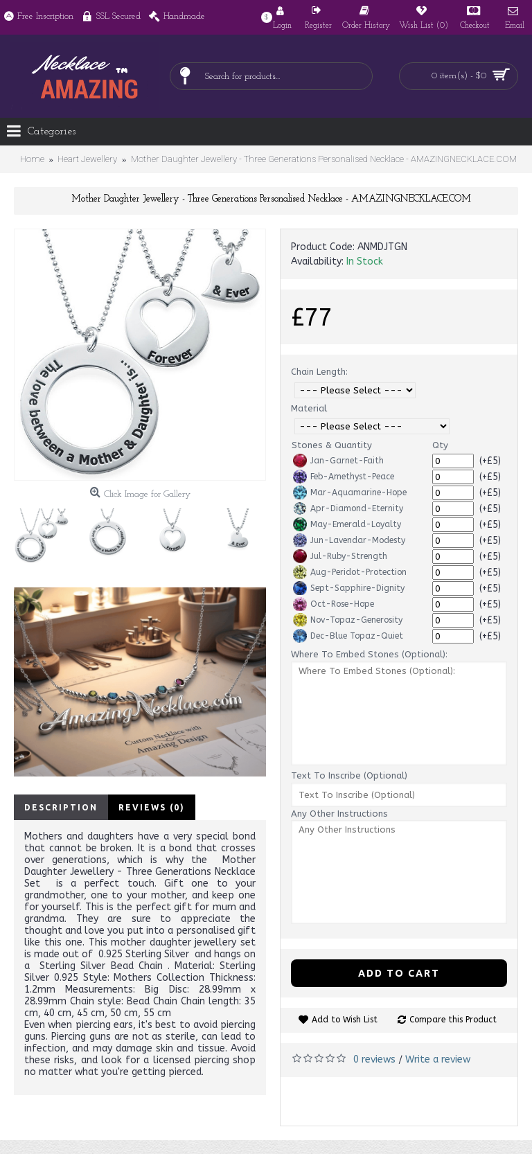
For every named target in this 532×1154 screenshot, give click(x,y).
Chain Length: (319, 371)
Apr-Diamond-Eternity (348, 508)
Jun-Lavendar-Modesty (349, 540)
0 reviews (374, 1059)
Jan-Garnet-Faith (338, 461)
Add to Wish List (345, 1019)
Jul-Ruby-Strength (340, 556)
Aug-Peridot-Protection (350, 572)
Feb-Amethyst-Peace (343, 476)
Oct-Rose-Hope (333, 604)
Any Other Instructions (339, 813)
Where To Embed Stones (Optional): (369, 654)
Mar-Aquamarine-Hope (350, 492)
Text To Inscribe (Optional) (349, 775)
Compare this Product (453, 1019)
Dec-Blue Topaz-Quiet (348, 636)
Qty (440, 445)
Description (61, 807)
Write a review (437, 1059)
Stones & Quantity (332, 445)
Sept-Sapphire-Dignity (349, 588)
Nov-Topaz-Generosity (347, 620)
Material (309, 408)
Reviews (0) (151, 807)
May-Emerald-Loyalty (347, 524)
